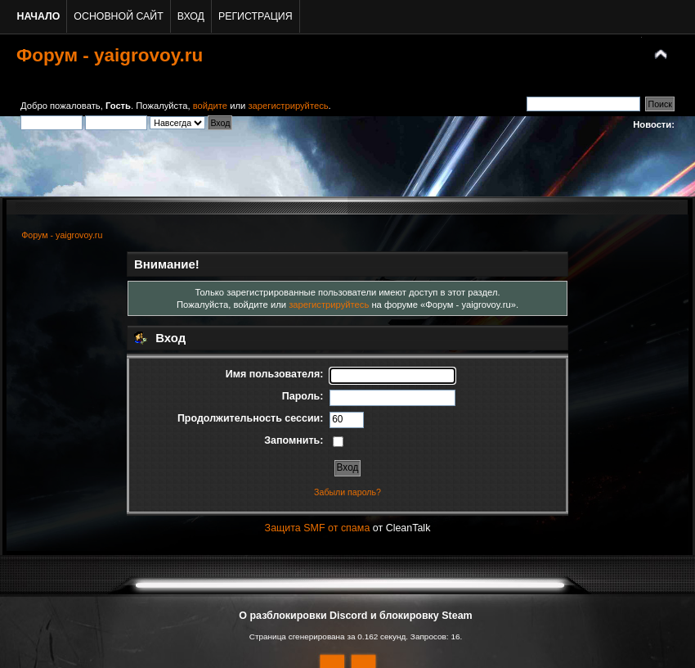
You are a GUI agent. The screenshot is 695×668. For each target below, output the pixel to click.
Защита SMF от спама (317, 528)
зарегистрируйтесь (288, 106)
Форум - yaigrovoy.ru (109, 55)
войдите (210, 106)
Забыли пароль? (347, 492)
